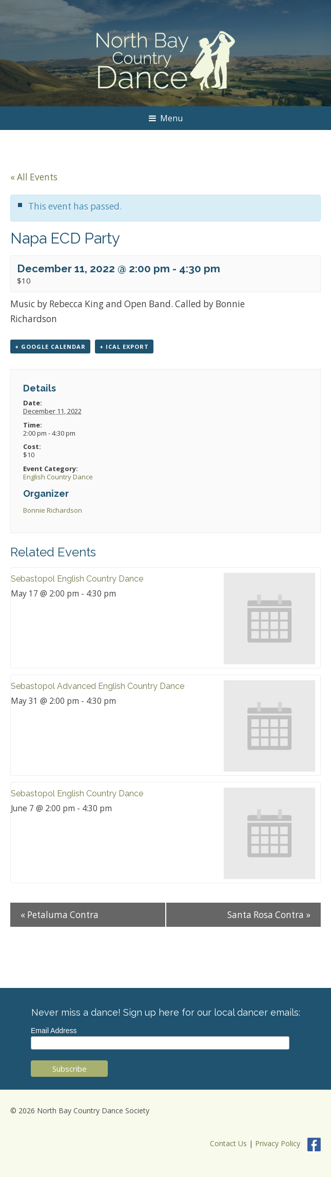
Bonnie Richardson (52, 510)
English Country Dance (58, 476)
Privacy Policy (277, 1144)
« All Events (33, 177)
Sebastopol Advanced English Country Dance (97, 686)
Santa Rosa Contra (268, 915)
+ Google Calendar (50, 346)
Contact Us (228, 1144)
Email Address (53, 1030)
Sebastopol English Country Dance (77, 579)
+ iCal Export (124, 346)
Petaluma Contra (60, 915)
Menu (166, 118)
